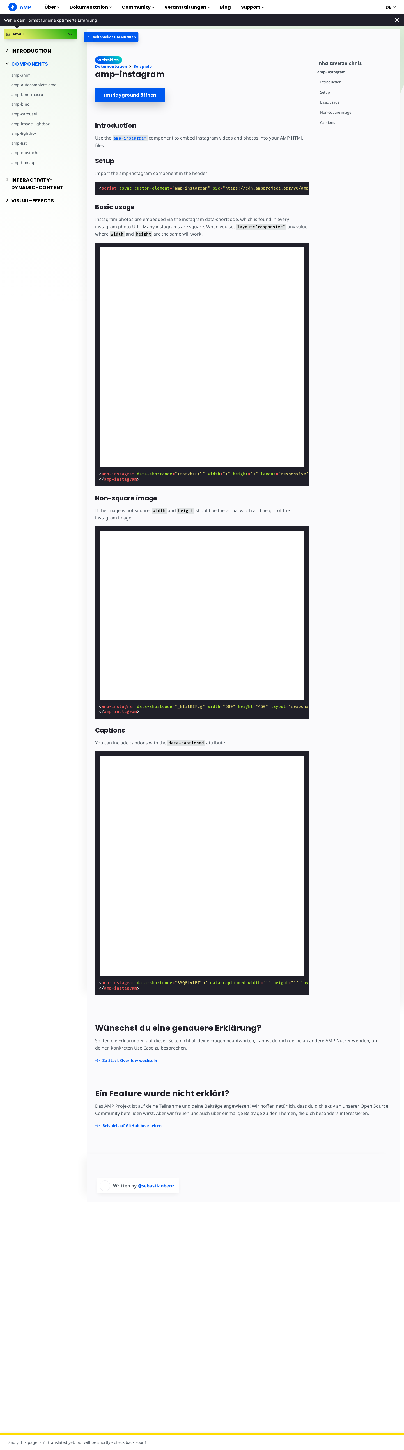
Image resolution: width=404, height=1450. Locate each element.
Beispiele (142, 66)
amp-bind (20, 104)
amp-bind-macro (27, 94)
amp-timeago (23, 162)
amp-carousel (24, 114)
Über (52, 7)
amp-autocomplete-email (35, 84)
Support (252, 7)
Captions (327, 122)
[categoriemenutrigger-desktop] (113, 37)
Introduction (330, 82)
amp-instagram (331, 72)
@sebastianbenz (156, 1186)
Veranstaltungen (187, 7)
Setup (325, 92)
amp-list (19, 143)
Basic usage (329, 102)
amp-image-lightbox (30, 123)
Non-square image (335, 112)
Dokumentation (91, 7)
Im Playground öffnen (130, 95)
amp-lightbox (23, 133)
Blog (225, 7)
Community (138, 7)
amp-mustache (25, 152)
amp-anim (21, 75)
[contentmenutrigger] (355, 62)
